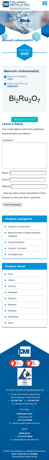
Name (6, 172)
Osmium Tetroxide (17, 248)
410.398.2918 (32, 401)
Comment (8, 140)
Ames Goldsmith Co (20, 454)
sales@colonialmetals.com (24, 404)
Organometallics (16, 242)
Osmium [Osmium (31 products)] (12, 286)
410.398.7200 (15, 401)
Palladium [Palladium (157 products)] (13, 292)
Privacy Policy (18, 457)
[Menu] (45, 3)
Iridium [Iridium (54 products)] (11, 280)
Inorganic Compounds (19, 226)
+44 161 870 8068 (23, 420)
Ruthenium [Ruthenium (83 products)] (13, 316)
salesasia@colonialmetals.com (24, 440)
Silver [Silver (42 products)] (10, 323)
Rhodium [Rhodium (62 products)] (12, 310)
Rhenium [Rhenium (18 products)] (12, 304)
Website (6, 186)
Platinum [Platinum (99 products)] (12, 298)
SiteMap (33, 454)
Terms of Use (31, 457)
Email (5, 179)
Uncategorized (15, 254)
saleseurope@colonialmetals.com (24, 423)
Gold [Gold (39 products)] (10, 274)
